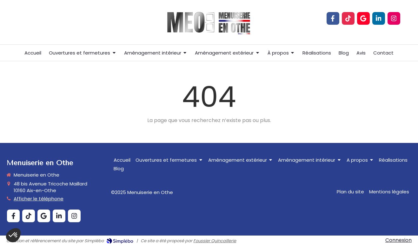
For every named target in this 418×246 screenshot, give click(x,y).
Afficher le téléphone (38, 198)
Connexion (398, 240)
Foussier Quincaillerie (214, 241)
